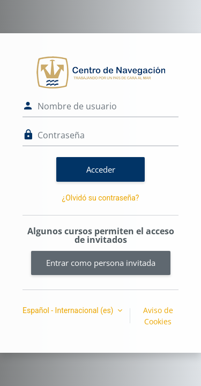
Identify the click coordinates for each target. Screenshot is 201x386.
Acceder (100, 169)
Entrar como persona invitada (100, 262)
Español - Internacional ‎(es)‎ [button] (69, 310)
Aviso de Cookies (158, 315)
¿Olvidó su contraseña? (100, 198)
